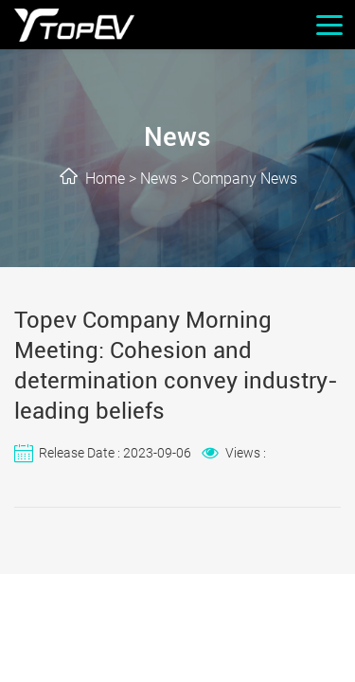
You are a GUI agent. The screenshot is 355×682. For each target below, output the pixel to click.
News (158, 179)
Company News (244, 179)
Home (105, 179)
